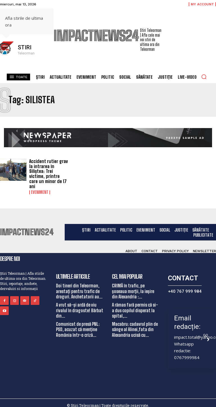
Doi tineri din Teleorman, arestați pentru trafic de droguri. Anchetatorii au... (79, 286)
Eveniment (39, 187)
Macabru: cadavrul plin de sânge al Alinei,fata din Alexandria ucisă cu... (135, 324)
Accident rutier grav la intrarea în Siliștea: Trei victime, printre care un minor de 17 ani (48, 171)
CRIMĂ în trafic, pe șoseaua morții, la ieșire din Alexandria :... (133, 286)
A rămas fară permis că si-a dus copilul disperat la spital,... (135, 305)
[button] (204, 76)
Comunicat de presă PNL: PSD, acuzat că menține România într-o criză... (78, 324)
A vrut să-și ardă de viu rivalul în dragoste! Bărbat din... (79, 305)
